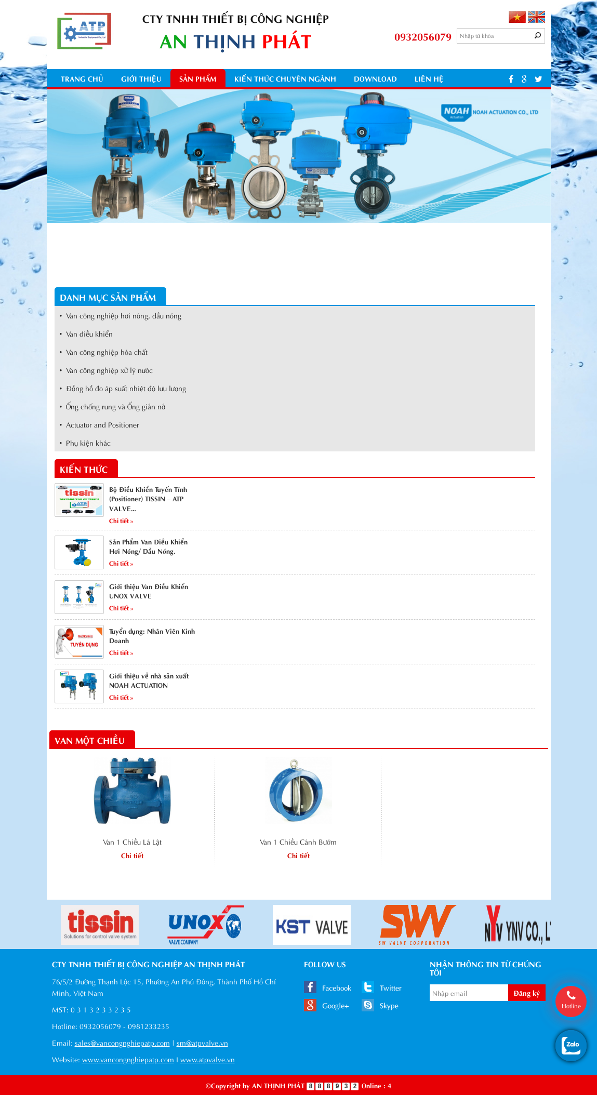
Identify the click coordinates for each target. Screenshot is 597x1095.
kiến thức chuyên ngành (285, 78)
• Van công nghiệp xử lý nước (106, 369)
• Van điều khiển (86, 333)
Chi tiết (132, 855)
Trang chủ (82, 78)
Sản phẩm (198, 78)
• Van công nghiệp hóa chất (104, 351)
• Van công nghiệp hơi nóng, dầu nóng (121, 315)
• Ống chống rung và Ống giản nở (113, 405)
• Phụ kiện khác (85, 442)
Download (375, 78)
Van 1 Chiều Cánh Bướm (298, 841)
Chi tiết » (121, 520)
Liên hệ (429, 78)
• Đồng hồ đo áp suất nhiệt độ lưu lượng (123, 387)
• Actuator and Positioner (100, 424)
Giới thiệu (141, 78)
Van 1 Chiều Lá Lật (132, 841)
